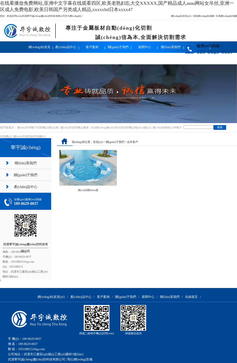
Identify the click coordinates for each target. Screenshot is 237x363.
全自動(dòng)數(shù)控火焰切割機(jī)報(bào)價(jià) (121, 127)
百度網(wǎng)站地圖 (226, 16)
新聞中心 (144, 47)
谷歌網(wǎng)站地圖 (203, 16)
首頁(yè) (98, 142)
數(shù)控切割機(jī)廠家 (75, 127)
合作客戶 (132, 142)
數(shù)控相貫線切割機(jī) (29, 136)
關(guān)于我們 (118, 47)
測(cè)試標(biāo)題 (88, 190)
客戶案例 (92, 47)
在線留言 (13, 58)
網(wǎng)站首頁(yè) (181, 16)
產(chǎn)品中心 (65, 47)
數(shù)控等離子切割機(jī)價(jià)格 (38, 127)
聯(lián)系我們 (171, 47)
